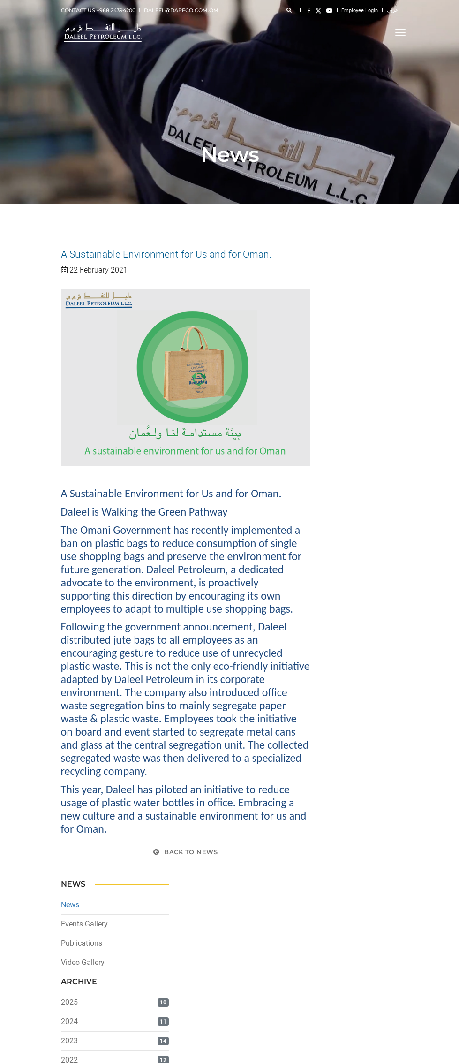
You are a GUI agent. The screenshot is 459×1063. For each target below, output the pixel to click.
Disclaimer (74, 956)
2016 (332, 541)
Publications (345, 308)
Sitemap (71, 990)
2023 (332, 406)
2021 (332, 444)
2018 (332, 502)
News (333, 270)
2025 (332, 368)
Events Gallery (347, 289)
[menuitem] (142, 956)
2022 (332, 425)
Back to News (185, 855)
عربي (393, 10)
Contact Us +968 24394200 (98, 10)
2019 (332, 483)
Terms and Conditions (89, 979)
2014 (332, 579)
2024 (332, 387)
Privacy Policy (79, 967)
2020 (332, 464)
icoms (391, 1049)
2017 (332, 521)
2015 (332, 560)
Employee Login (359, 11)
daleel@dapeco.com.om (181, 10)
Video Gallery (346, 328)
